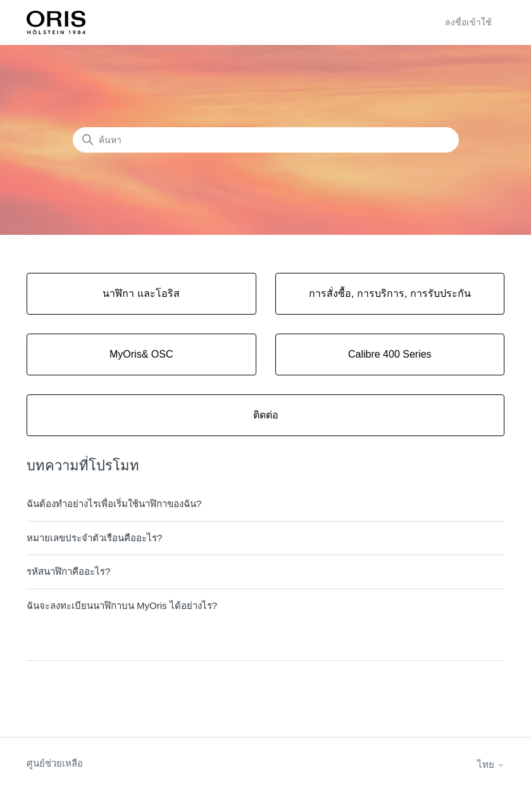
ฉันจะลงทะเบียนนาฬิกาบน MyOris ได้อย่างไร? (122, 605)
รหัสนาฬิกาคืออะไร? (68, 571)
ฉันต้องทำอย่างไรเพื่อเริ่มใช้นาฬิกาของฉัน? (114, 503)
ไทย (490, 764)
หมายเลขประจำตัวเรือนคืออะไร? (94, 537)
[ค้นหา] (266, 140)
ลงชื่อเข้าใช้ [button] (468, 22)
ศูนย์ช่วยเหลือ (55, 763)
